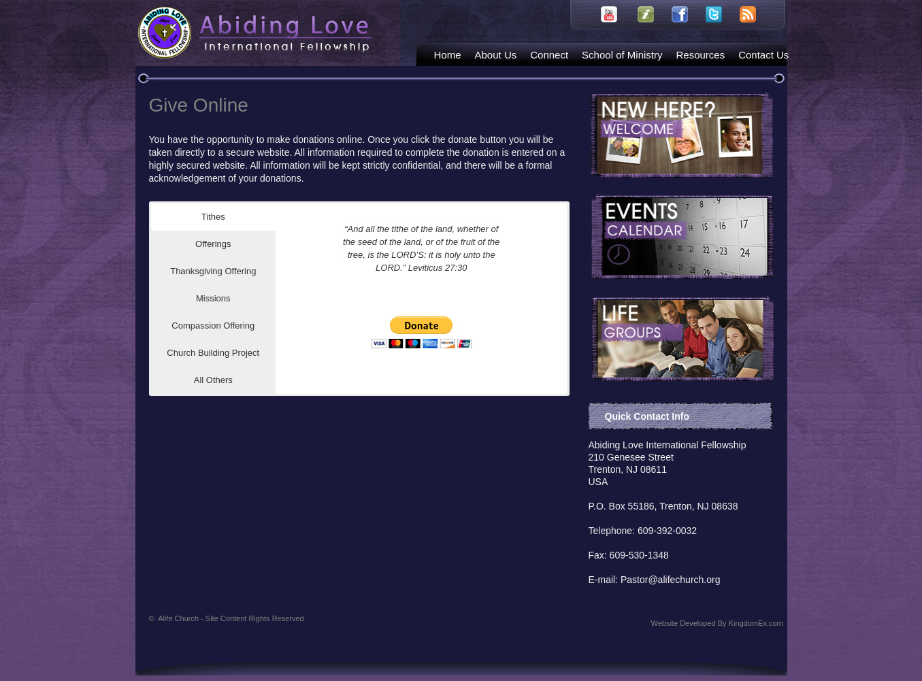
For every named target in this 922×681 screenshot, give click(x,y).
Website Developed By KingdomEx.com (717, 623)
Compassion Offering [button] (212, 325)
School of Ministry (622, 55)
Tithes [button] (213, 217)
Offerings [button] (213, 244)
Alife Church (231, 618)
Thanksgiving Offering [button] (213, 271)
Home (447, 55)
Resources (700, 55)
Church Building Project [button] (213, 353)
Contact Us (763, 55)
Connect (549, 55)
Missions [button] (213, 298)
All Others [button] (213, 380)
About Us (496, 55)
